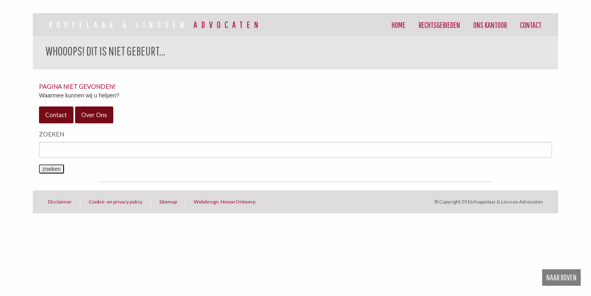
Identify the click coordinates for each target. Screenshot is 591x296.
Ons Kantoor (490, 25)
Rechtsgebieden (439, 25)
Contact (530, 25)
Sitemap (168, 202)
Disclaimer (60, 202)
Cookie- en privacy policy (115, 202)
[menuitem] (398, 24)
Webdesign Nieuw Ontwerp (224, 202)
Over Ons (94, 114)
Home (398, 25)
